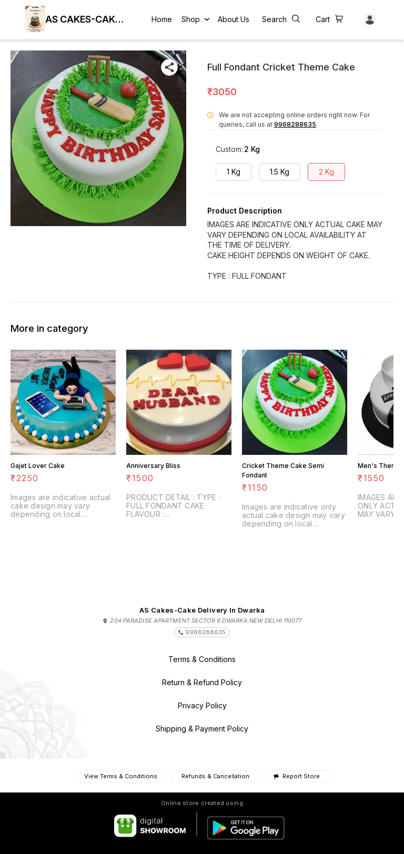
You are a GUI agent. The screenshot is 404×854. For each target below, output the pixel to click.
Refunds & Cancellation (215, 776)
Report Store (296, 776)
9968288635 (295, 124)
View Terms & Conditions (120, 776)
